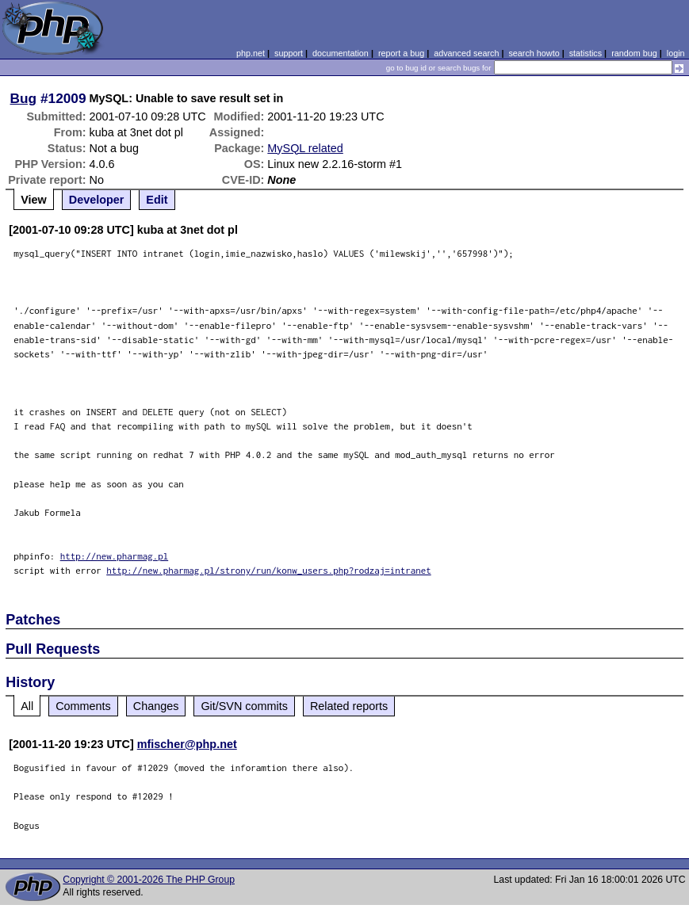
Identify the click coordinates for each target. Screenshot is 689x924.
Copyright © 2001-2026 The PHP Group (149, 879)
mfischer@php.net (187, 744)
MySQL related (305, 148)
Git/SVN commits (244, 706)
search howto (533, 53)
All (27, 706)
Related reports (349, 706)
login (676, 53)
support (288, 53)
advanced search (466, 53)
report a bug (401, 53)
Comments (83, 706)
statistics (585, 53)
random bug (634, 53)
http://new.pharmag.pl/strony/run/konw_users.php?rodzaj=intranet (268, 570)
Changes (156, 706)
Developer (96, 199)
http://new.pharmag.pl (114, 556)
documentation (340, 53)
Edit (156, 199)
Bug (23, 98)
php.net (250, 53)
